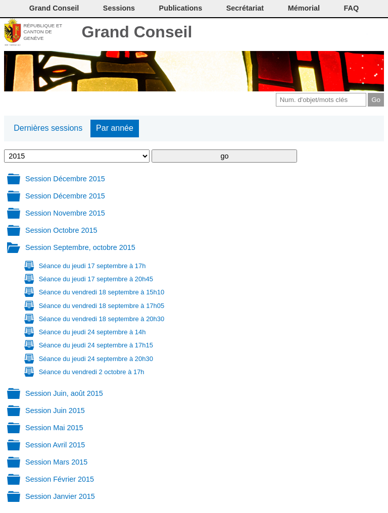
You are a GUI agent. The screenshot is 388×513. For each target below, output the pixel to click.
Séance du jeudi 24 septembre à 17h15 (96, 345)
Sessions (119, 8)
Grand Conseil (137, 32)
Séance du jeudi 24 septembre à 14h (92, 332)
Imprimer (309, 33)
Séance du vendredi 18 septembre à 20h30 (101, 319)
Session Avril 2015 (55, 445)
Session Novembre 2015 (65, 213)
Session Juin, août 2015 (64, 393)
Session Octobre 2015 (61, 230)
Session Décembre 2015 (65, 179)
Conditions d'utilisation (326, 33)
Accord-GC (360, 33)
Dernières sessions (48, 128)
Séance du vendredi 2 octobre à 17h (91, 372)
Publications (181, 8)
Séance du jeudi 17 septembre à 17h (92, 266)
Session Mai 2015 (54, 428)
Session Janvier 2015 (60, 496)
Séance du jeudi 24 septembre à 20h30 (96, 359)
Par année (114, 128)
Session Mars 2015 (56, 462)
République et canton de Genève (42, 32)
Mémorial (304, 8)
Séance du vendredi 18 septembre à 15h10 (101, 292)
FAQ (351, 8)
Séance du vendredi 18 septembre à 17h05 (101, 306)
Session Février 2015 (59, 479)
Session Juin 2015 (55, 410)
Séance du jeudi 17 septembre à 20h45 (96, 279)
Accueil (376, 33)
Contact (292, 33)
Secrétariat (245, 8)
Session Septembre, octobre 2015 (80, 247)
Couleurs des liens (343, 33)
